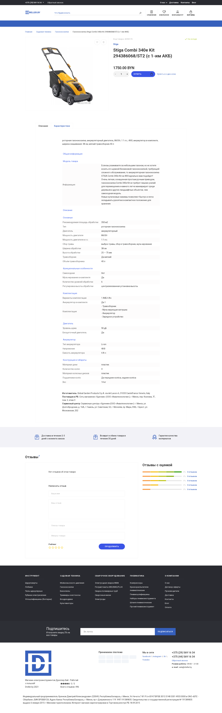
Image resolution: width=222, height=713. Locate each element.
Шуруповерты (31, 584)
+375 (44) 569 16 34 (183, 657)
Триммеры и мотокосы (70, 596)
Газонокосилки (67, 588)
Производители (172, 592)
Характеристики (62, 126)
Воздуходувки (66, 600)
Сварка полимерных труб (106, 592)
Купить (143, 74)
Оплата (168, 608)
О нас (162, 2)
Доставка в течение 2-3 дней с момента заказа (50, 438)
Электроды (100, 600)
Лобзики (29, 588)
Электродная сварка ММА (107, 584)
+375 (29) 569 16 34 (33, 2)
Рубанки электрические (35, 596)
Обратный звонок (55, 2)
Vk (165, 657)
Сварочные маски (103, 596)
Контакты (185, 2)
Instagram (157, 657)
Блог (194, 2)
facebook (146, 657)
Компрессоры (136, 584)
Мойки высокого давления (72, 584)
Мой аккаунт (177, 13)
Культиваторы (66, 604)
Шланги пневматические (141, 603)
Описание (43, 126)
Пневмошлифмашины (140, 595)
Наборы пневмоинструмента (143, 599)
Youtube (145, 661)
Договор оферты (172, 588)
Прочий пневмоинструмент (142, 608)
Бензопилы (65, 592)
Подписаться (165, 633)
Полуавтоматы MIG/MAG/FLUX (109, 588)
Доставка (174, 2)
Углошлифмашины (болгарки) (38, 600)
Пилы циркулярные (33, 592)
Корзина (191, 13)
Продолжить (112, 548)
